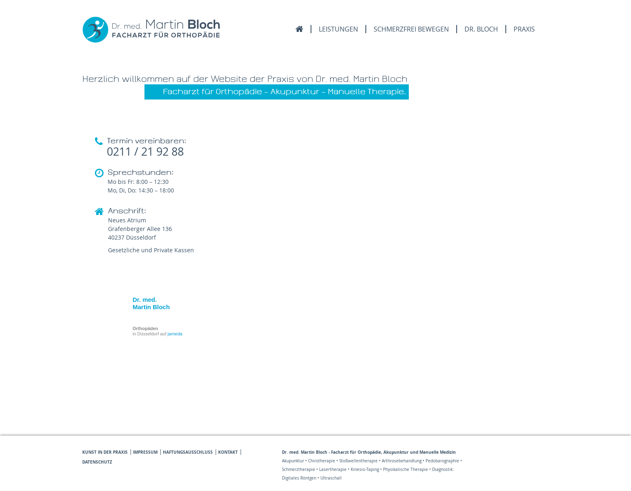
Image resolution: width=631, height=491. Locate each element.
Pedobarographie (442, 461)
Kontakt (228, 452)
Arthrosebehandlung (401, 461)
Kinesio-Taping (365, 469)
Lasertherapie (333, 469)
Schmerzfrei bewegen (411, 29)
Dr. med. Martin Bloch (151, 303)
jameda (175, 333)
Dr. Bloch (481, 29)
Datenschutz (97, 462)
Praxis (524, 29)
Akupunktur (293, 461)
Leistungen (338, 29)
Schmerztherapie (298, 469)
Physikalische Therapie (405, 469)
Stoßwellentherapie (358, 461)
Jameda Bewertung (521, 477)
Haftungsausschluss (188, 452)
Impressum (145, 452)
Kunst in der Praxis (105, 452)
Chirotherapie (321, 461)
